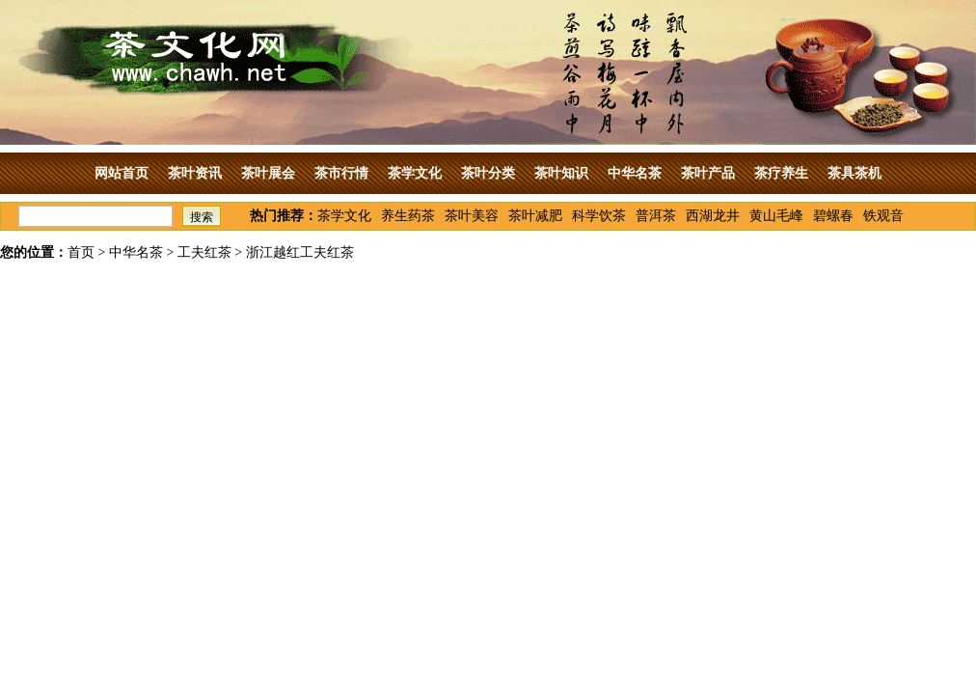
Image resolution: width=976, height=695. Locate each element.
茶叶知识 (561, 173)
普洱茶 (656, 215)
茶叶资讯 (195, 173)
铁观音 (883, 215)
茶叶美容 (472, 215)
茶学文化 (415, 173)
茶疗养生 (781, 173)
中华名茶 (635, 173)
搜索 (201, 217)
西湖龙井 (713, 215)
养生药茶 (408, 215)
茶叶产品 (708, 173)
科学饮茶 (599, 215)
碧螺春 (833, 215)
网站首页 (122, 173)
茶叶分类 (488, 173)
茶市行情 (341, 173)
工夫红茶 (204, 252)
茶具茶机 (854, 173)
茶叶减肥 (535, 215)
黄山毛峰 (776, 215)
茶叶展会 (268, 173)
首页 (81, 252)
